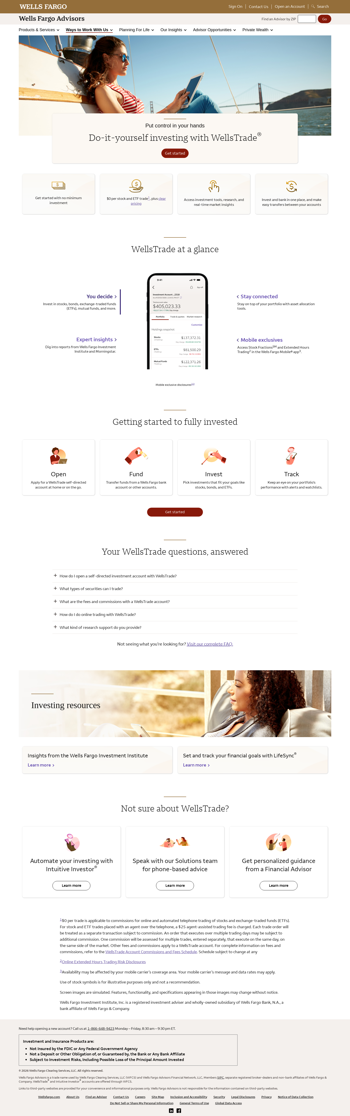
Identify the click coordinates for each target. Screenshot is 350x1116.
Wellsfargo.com (49, 1097)
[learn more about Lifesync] (252, 760)
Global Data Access (228, 1103)
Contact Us (258, 6)
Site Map (158, 1097)
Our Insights (171, 30)
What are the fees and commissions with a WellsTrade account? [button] (115, 601)
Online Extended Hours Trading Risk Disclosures (104, 961)
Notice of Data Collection (295, 1097)
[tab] (76, 301)
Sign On (235, 6)
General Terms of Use (194, 1103)
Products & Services (37, 30)
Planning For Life (135, 30)
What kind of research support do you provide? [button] (100, 627)
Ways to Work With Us (87, 30)
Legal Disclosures (243, 1097)
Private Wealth (256, 30)
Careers (140, 1097)
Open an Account (290, 6)
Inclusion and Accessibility (188, 1097)
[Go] (324, 19)
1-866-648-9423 (101, 1028)
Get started (175, 153)
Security (219, 1097)
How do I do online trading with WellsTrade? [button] (98, 614)
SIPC (220, 1077)
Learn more (66, 886)
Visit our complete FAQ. (210, 644)
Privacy (266, 1097)
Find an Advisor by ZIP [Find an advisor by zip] (279, 19)
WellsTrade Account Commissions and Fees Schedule (151, 951)
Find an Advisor (96, 1097)
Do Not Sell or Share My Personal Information (141, 1103)
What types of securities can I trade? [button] (91, 588)
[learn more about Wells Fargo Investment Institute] (97, 760)
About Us (72, 1097)
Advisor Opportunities (213, 30)
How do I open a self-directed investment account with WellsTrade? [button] (118, 575)
